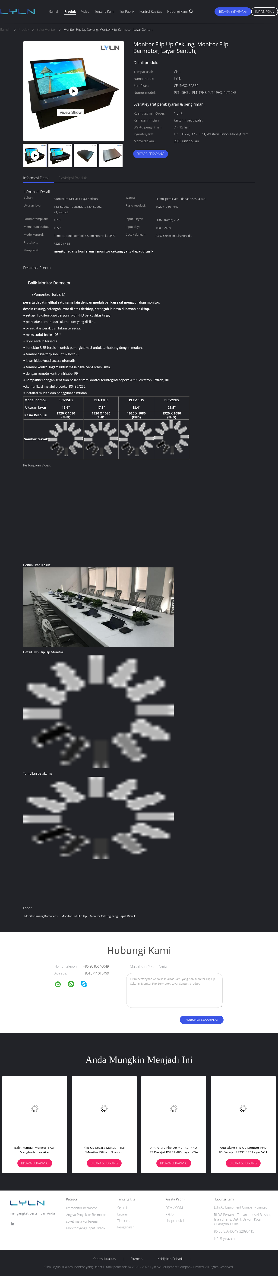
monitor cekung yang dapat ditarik (113, 916)
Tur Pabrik (126, 11)
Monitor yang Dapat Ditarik (85, 1228)
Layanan (123, 1214)
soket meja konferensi (82, 1221)
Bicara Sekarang (233, 11)
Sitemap (136, 1259)
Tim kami (123, 1220)
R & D (169, 1214)
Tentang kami (104, 11)
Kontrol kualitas (150, 11)
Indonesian (264, 11)
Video (85, 11)
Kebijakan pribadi (170, 1259)
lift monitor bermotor (81, 1208)
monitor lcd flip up (74, 916)
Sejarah (122, 1208)
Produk (70, 11)
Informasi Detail (36, 177)
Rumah (54, 11)
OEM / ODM (174, 1208)
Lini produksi (174, 1220)
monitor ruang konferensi (41, 916)
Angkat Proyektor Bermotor (86, 1214)
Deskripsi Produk (73, 177)
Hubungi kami (177, 11)
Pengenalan (125, 1227)
